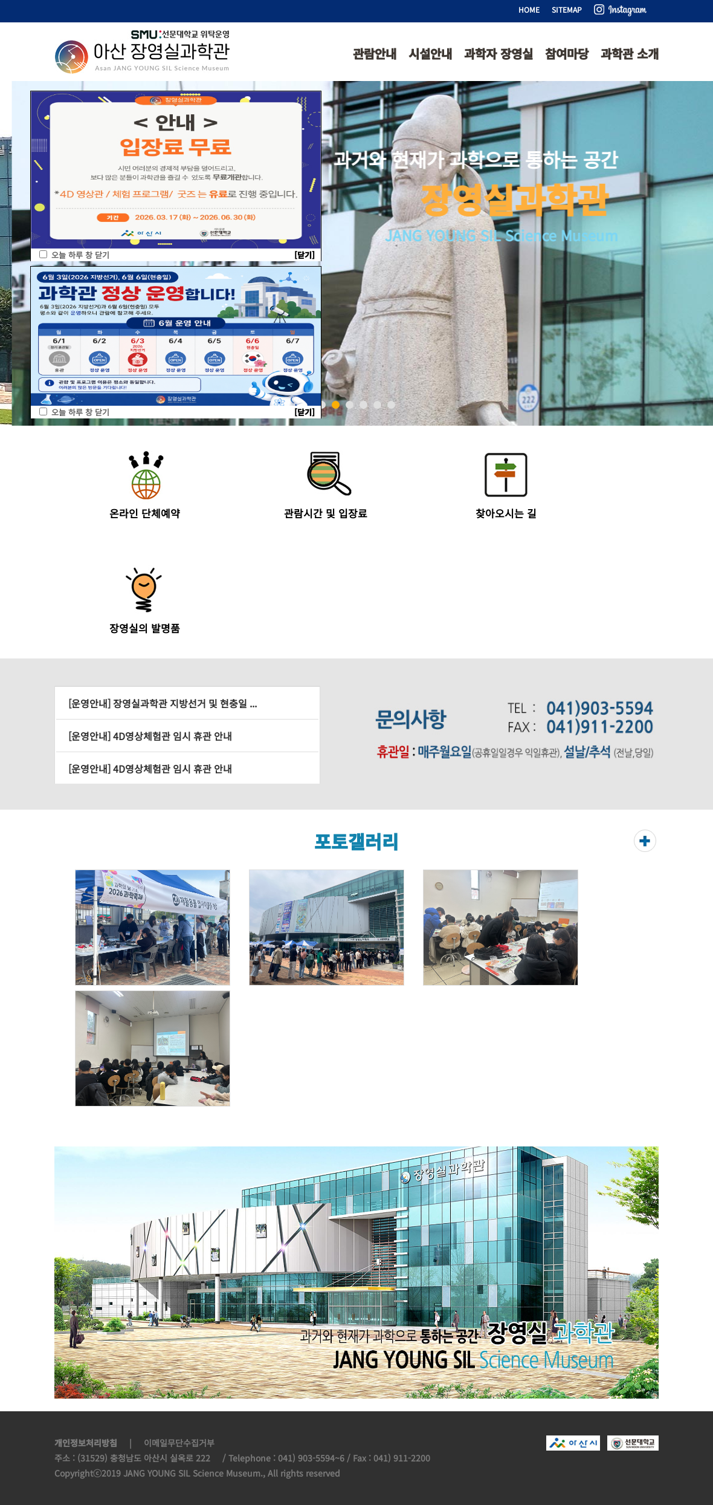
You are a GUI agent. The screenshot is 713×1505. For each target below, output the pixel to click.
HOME (529, 9)
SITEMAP (567, 9)
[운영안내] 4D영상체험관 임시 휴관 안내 (150, 736)
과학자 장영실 (498, 53)
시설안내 (430, 53)
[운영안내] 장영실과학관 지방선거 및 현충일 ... (162, 703)
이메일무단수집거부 (179, 1443)
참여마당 (567, 53)
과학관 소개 (630, 53)
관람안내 (374, 53)
